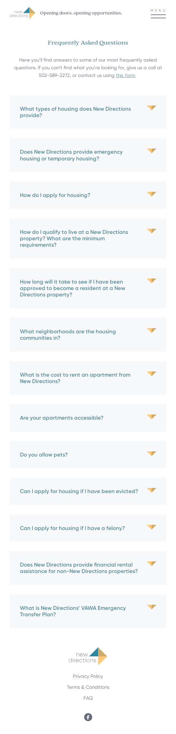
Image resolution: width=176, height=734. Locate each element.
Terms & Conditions (88, 687)
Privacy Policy (88, 676)
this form (125, 75)
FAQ (88, 698)
